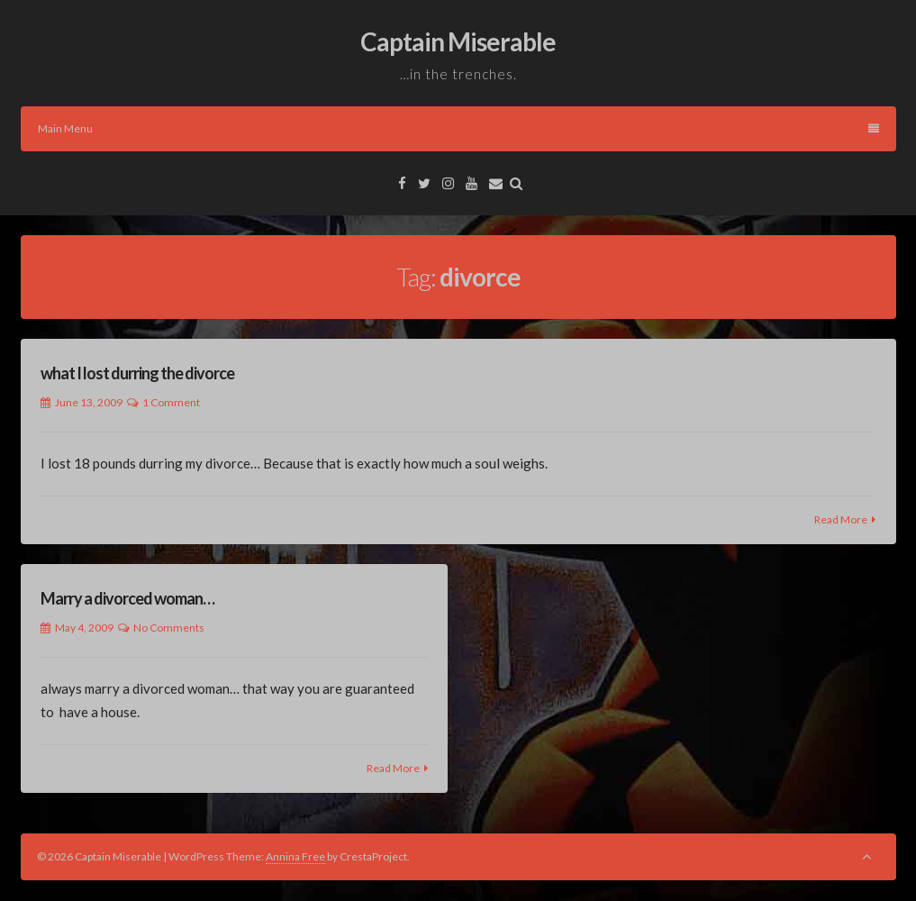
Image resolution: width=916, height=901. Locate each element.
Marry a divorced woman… (127, 598)
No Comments (168, 627)
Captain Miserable (458, 41)
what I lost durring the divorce (137, 373)
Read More (840, 519)
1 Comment (171, 402)
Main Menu (458, 128)
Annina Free (295, 856)
